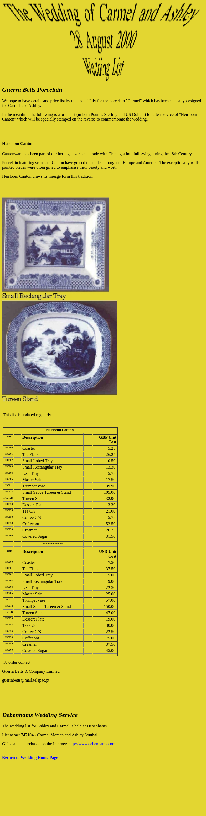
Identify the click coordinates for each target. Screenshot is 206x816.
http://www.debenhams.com (91, 744)
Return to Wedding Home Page (30, 757)
